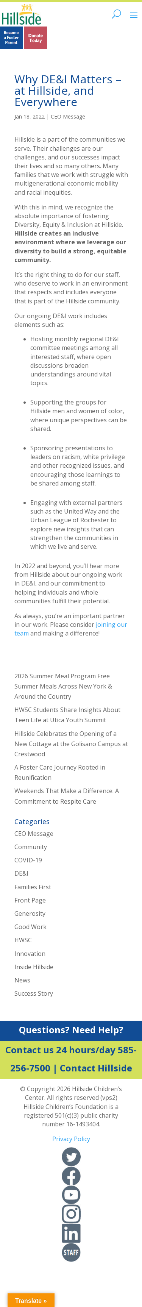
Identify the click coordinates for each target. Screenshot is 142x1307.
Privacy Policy (71, 1139)
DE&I (21, 873)
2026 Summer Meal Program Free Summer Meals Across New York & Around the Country (63, 686)
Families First (32, 887)
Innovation (29, 953)
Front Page (30, 900)
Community (30, 847)
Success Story (33, 993)
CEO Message (68, 116)
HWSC (23, 940)
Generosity (29, 913)
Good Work (30, 927)
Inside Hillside (33, 967)
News (22, 980)
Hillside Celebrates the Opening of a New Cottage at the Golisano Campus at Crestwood (71, 743)
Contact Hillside (96, 1068)
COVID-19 (28, 860)
